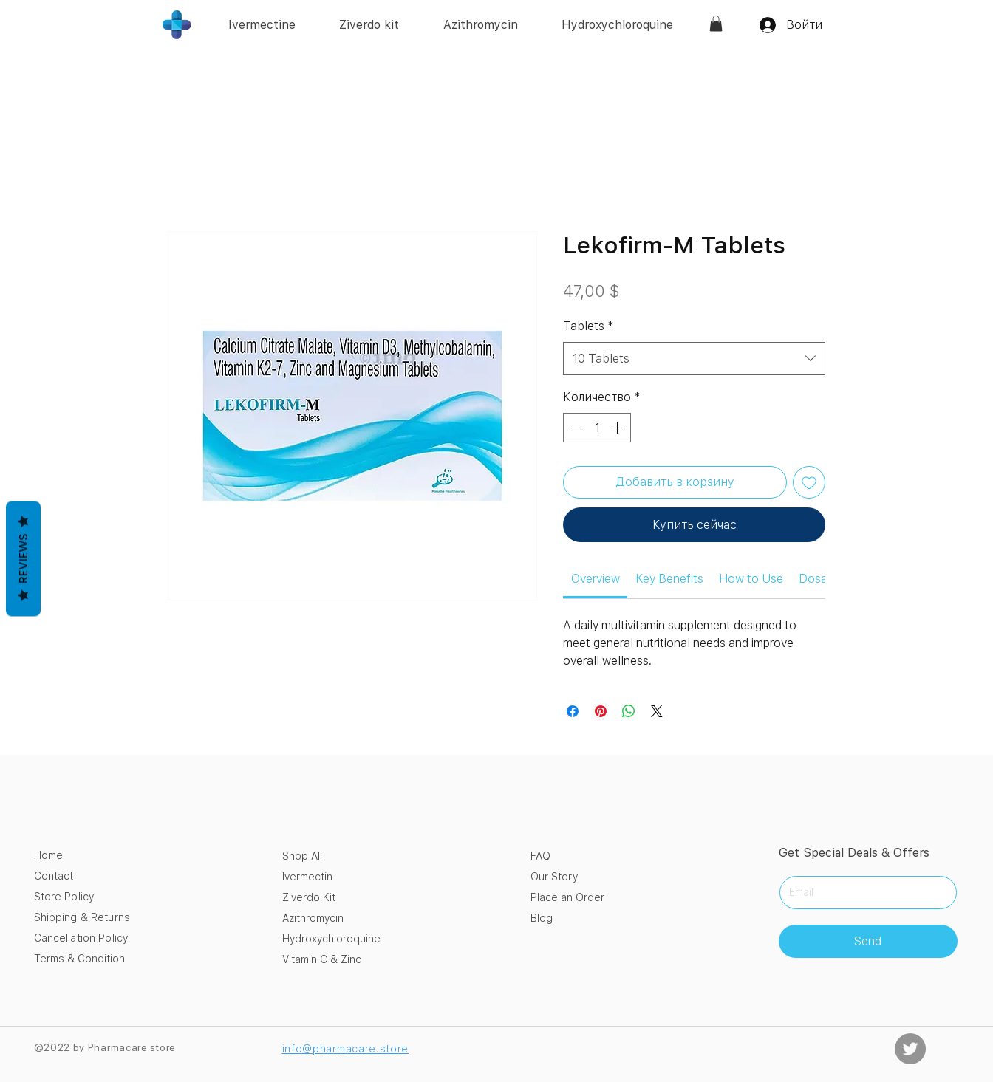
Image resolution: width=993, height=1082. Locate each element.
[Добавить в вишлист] (809, 482)
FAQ (540, 856)
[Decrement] (575, 428)
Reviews (23, 558)
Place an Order (567, 897)
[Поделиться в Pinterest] (601, 711)
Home (48, 855)
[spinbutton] (597, 428)
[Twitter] (910, 1048)
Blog (541, 918)
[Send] (868, 941)
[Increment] (618, 428)
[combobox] (694, 358)
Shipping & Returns (82, 917)
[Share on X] (657, 711)
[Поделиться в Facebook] (572, 711)
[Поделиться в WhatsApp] (629, 711)
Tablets (588, 326)
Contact (53, 876)
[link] (716, 24)
